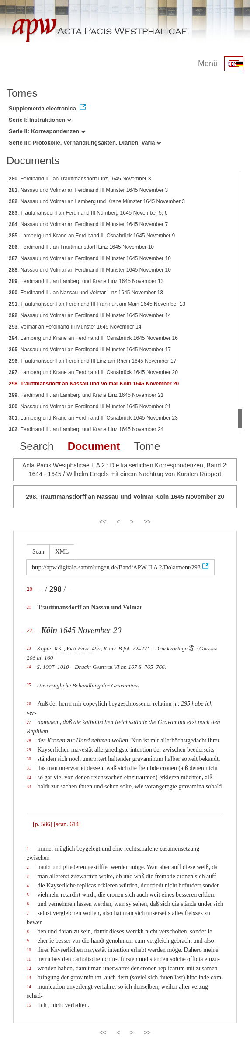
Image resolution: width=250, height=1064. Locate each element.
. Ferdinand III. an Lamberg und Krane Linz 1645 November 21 (86, 395)
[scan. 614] (67, 824)
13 (29, 977)
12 (29, 968)
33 (29, 786)
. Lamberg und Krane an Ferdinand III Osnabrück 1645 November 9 (92, 236)
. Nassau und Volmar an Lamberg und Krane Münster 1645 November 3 (97, 201)
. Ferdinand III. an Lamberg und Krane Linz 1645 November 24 (86, 429)
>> (147, 521)
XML (62, 551)
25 (29, 685)
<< (102, 521)
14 (29, 986)
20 (29, 589)
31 (29, 768)
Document (94, 446)
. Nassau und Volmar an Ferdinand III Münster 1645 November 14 (90, 315)
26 (29, 703)
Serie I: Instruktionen (40, 120)
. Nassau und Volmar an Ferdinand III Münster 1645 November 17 (90, 349)
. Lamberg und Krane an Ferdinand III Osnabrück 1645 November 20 (93, 372)
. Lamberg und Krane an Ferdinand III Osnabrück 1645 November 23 (93, 418)
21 (29, 607)
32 (29, 777)
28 (29, 740)
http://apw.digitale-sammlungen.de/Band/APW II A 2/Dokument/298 (116, 567)
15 (29, 1005)
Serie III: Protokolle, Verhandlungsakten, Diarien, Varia (85, 142)
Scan (38, 551)
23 (29, 648)
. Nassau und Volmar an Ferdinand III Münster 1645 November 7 (88, 224)
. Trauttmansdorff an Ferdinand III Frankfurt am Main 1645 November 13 (97, 304)
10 (29, 949)
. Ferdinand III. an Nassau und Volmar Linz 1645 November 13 (86, 293)
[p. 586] (42, 824)
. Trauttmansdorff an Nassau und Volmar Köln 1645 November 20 (94, 384)
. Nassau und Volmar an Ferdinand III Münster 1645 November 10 (90, 258)
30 (29, 758)
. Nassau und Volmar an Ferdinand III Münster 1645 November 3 (88, 190)
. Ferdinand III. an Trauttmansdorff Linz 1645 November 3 (80, 179)
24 (29, 667)
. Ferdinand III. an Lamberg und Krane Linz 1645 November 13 (86, 281)
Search (37, 446)
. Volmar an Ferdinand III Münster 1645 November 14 (75, 327)
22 (29, 630)
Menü (208, 63)
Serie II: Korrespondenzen (47, 131)
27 (29, 722)
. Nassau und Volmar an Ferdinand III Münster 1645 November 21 (90, 406)
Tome (147, 446)
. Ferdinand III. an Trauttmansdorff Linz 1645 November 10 (81, 247)
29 (29, 749)
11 (29, 959)
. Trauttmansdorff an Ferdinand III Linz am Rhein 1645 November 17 (92, 361)
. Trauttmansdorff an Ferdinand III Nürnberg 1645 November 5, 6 (88, 213)
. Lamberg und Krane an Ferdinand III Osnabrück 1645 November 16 (93, 338)
